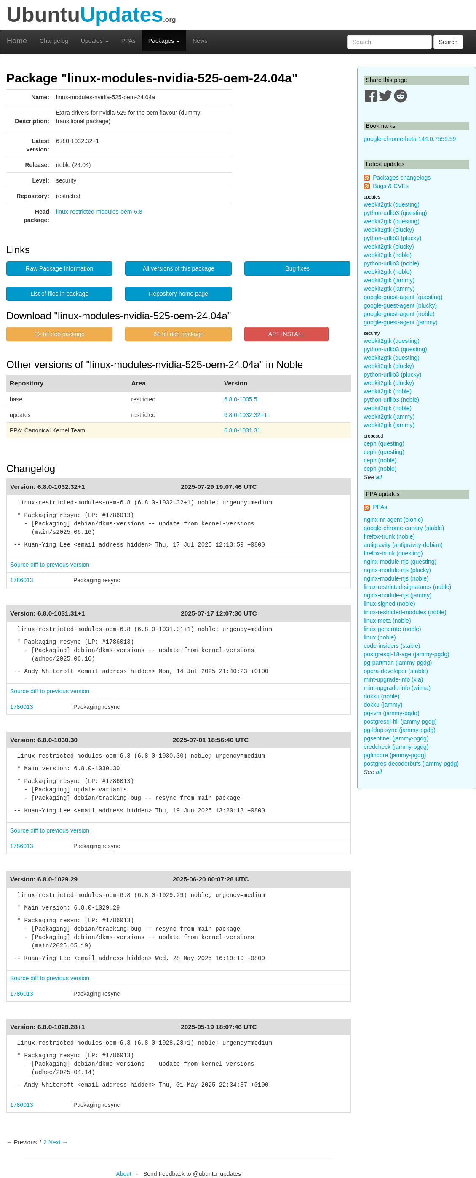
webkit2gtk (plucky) (389, 229)
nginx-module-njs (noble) (396, 578)
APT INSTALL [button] (286, 334)
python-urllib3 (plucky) (393, 238)
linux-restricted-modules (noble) (405, 612)
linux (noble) (380, 637)
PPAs (128, 40)
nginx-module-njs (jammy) (398, 595)
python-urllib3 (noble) (392, 263)
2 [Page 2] (45, 1142)
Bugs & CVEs (391, 186)
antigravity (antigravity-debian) (403, 544)
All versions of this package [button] (178, 268)
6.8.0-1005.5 (240, 399)
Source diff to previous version (49, 564)
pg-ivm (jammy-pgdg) (392, 713)
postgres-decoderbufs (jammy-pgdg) (411, 763)
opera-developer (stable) (396, 671)
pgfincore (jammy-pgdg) (395, 755)
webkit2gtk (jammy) (389, 280)
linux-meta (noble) (387, 620)
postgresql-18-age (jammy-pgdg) (406, 654)
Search (448, 42)
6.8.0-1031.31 (242, 430)
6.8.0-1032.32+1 (245, 414)
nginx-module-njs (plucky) (397, 570)
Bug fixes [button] (297, 268)
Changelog (54, 40)
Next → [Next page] (58, 1142)
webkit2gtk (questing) (392, 204)
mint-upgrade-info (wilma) (397, 688)
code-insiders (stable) (392, 645)
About (123, 1173)
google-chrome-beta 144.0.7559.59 (410, 138)
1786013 (21, 580)
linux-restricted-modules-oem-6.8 (99, 211)
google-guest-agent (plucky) (400, 305)
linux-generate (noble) (392, 629)
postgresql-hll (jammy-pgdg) (400, 721)
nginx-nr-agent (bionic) (393, 519)
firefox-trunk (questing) (393, 553)
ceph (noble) (380, 460)
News (200, 40)
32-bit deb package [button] (60, 334)
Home (17, 41)
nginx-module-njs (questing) (400, 561)
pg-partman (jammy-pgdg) (398, 662)
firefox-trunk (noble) (389, 536)
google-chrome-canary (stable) (404, 528)
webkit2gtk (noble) (388, 255)
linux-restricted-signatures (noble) (408, 587)
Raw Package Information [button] (59, 268)
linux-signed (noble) (389, 603)
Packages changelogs (402, 177)
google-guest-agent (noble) (399, 313)
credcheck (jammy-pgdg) (396, 746)
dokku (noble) (382, 696)
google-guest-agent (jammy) (401, 322)
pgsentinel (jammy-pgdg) (396, 738)
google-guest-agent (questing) (403, 297)
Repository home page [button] (178, 293)
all (379, 477)
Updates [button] (95, 40)
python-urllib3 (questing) (395, 213)
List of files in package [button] (59, 293)
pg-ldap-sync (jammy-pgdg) (400, 730)
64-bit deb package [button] (178, 334)
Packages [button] (164, 40)
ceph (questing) (384, 443)
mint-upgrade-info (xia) (393, 679)
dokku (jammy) (383, 704)
